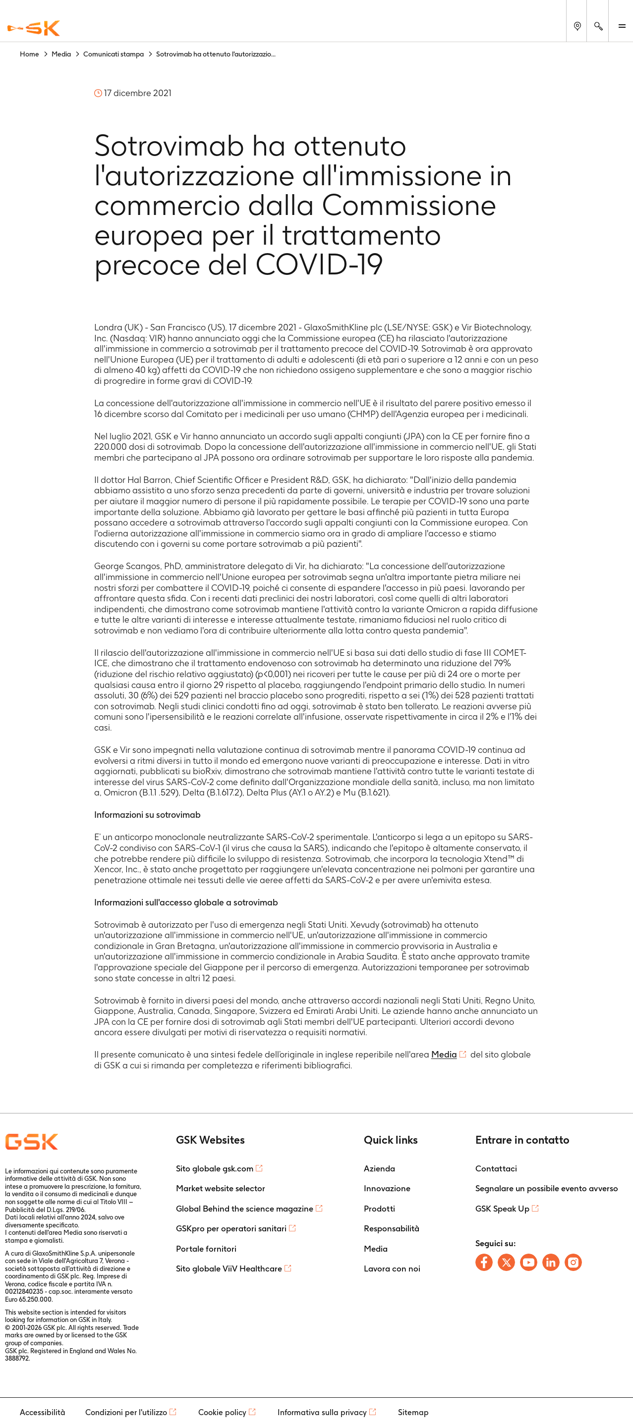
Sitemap (413, 1412)
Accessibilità (42, 1412)
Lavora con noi (392, 1268)
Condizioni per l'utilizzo (126, 1412)
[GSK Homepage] (33, 28)
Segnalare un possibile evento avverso (546, 1188)
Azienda (379, 1168)
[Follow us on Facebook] (484, 1262)
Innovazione (387, 1188)
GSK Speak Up (502, 1209)
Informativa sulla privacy (322, 1412)
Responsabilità (391, 1228)
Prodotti (379, 1209)
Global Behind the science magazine (244, 1209)
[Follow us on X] (506, 1262)
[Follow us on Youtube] (528, 1262)
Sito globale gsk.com (214, 1168)
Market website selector (220, 1188)
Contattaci (496, 1168)
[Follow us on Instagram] (573, 1262)
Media (444, 1054)
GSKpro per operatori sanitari (231, 1228)
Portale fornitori (206, 1249)
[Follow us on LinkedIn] (551, 1262)
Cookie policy (222, 1412)
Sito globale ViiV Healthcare (229, 1268)
